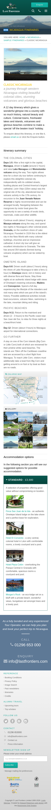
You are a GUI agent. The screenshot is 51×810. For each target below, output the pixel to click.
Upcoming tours (11, 705)
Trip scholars (10, 709)
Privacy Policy (11, 681)
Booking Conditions (13, 677)
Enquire (39, 5)
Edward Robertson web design (32, 803)
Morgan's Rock (13, 594)
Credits (8, 696)
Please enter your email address (18, 754)
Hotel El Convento (14, 538)
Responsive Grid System (27, 806)
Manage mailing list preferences (18, 771)
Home (22, 37)
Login (43, 800)
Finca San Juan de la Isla (18, 511)
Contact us (12, 740)
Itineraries (9, 692)
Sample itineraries (14, 40)
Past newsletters (12, 688)
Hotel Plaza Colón (14, 564)
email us (15, 137)
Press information (15, 744)
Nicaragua (33, 37)
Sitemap (7, 803)
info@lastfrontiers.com (28, 661)
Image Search (11, 685)
